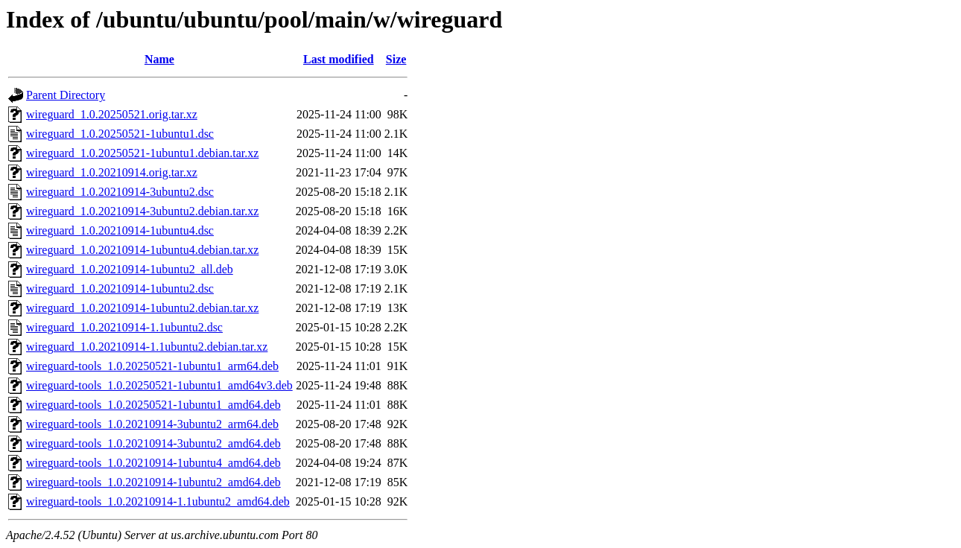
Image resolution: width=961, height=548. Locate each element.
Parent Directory (65, 95)
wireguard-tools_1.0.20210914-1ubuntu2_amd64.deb (153, 482)
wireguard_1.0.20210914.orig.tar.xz (111, 172)
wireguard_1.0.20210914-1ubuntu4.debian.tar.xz (142, 249)
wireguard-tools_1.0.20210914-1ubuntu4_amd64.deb (153, 462)
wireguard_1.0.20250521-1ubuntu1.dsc (120, 133)
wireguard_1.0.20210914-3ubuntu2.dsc (120, 191)
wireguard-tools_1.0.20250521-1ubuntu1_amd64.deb (153, 404)
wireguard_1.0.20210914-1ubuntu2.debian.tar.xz (142, 308)
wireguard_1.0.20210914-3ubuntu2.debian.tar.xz (142, 211)
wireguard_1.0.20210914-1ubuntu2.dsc (120, 288)
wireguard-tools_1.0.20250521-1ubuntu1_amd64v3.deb (159, 385)
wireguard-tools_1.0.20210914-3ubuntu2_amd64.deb (153, 443)
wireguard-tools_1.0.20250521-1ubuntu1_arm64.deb (152, 366)
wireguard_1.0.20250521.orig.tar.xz (111, 114)
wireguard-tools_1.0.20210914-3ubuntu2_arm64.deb (152, 424)
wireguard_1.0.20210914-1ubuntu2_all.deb (129, 269)
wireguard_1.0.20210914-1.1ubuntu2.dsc (124, 327)
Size (396, 59)
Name (159, 59)
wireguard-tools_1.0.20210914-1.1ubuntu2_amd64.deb (158, 501)
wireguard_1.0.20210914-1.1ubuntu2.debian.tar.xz (146, 346)
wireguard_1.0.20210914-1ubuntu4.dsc (120, 230)
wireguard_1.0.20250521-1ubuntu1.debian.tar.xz (142, 153)
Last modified (338, 59)
